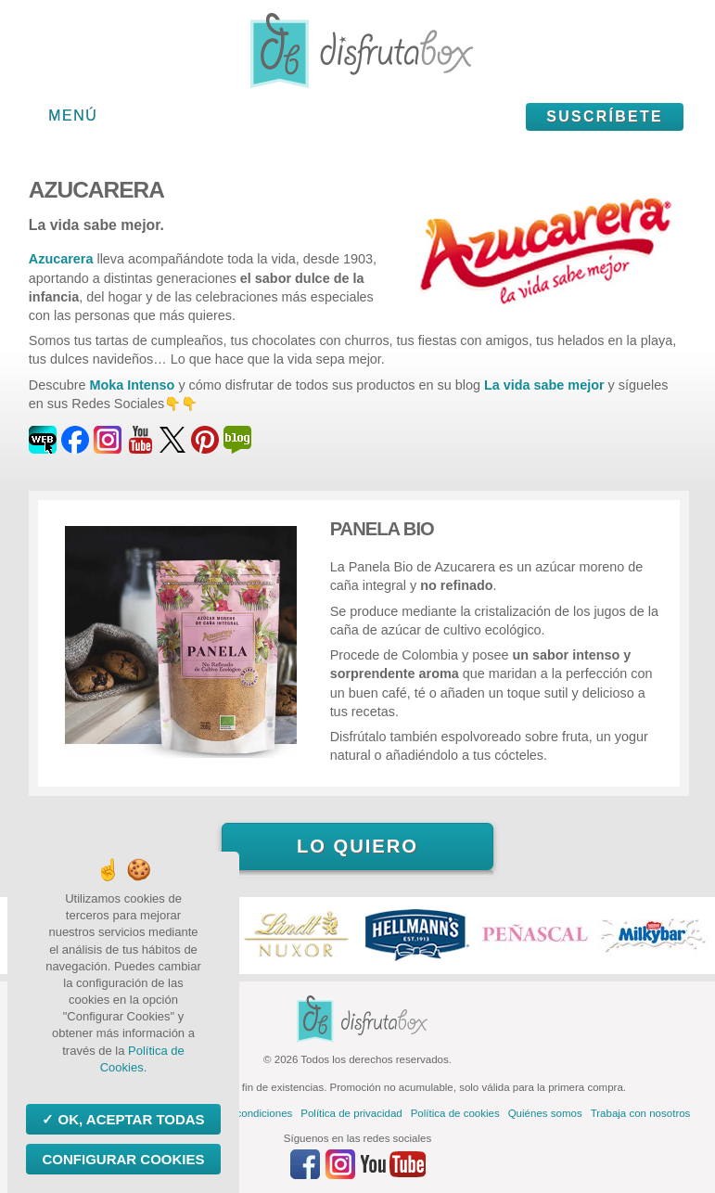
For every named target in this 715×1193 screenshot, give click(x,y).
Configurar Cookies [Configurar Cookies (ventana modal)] (123, 1159)
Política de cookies (455, 1113)
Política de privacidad (351, 1113)
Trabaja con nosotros (641, 1113)
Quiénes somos (545, 1113)
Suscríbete (604, 116)
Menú (72, 115)
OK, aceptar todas (129, 1119)
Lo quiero (357, 846)
